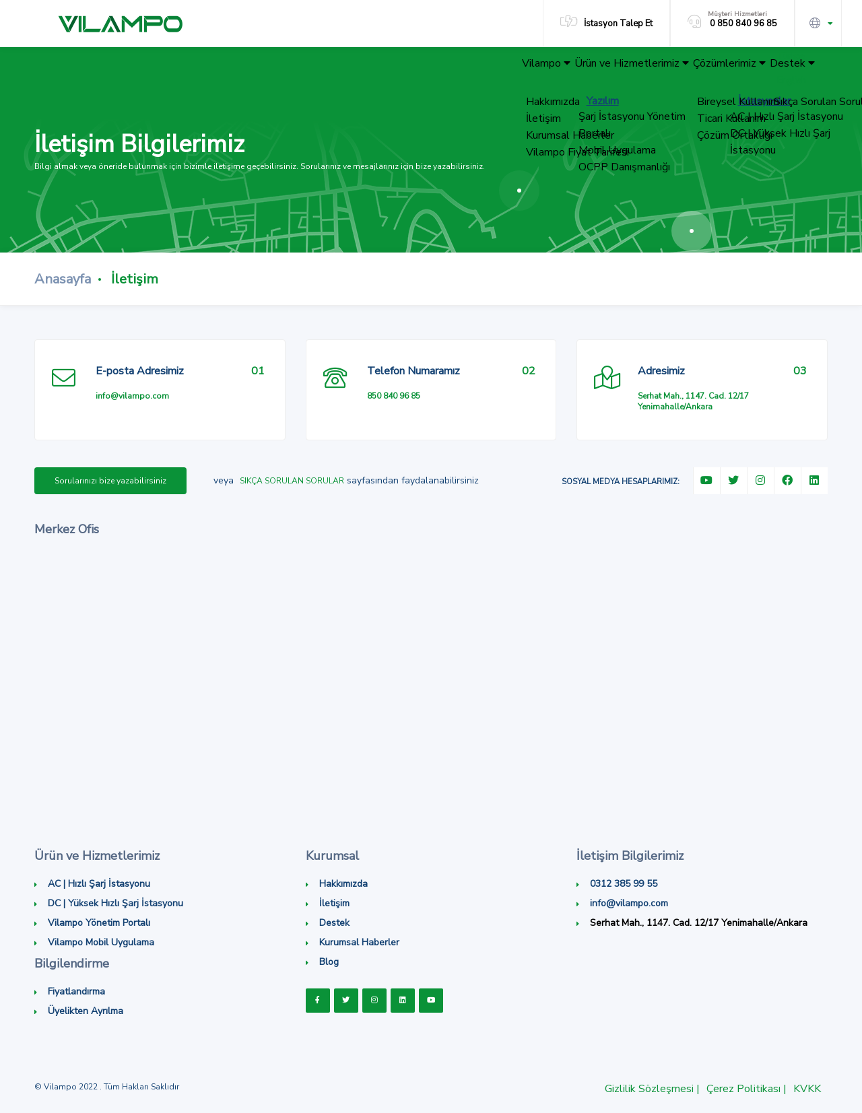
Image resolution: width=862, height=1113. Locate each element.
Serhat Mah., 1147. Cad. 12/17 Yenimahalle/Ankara (693, 401)
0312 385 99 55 (623, 883)
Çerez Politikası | (746, 1088)
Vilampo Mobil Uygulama (101, 942)
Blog (329, 961)
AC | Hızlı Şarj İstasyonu (99, 883)
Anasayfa (62, 279)
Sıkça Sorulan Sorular (292, 480)
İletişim (334, 903)
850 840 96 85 (393, 396)
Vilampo (495, 70)
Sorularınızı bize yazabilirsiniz (110, 480)
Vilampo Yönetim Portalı (99, 922)
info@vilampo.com (132, 396)
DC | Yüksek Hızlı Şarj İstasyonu (115, 903)
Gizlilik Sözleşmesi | (652, 1088)
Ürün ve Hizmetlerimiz (595, 70)
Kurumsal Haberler (359, 942)
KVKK (807, 1088)
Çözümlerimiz (706, 70)
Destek (784, 70)
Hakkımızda (343, 883)
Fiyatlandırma (76, 991)
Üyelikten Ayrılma (85, 1011)
